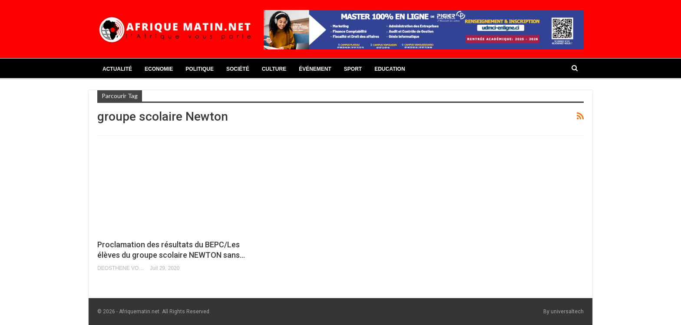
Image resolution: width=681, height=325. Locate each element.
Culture (274, 69)
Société (237, 69)
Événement (315, 69)
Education (389, 69)
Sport (353, 69)
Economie (159, 69)
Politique (199, 69)
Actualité (117, 69)
